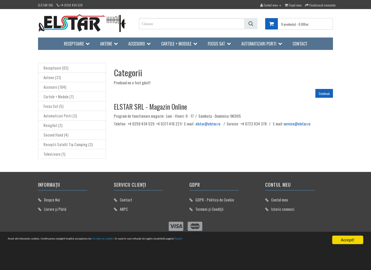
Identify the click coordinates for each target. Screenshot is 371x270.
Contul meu (279, 199)
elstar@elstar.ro (208, 123)
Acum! (271, 240)
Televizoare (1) (54, 154)
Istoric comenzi (282, 209)
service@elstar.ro (297, 123)
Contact (300, 44)
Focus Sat (216, 44)
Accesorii (136, 44)
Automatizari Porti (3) (60, 115)
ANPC (124, 209)
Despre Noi (52, 199)
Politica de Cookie (220, 199)
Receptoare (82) (55, 68)
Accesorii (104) (54, 87)
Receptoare (74, 44)
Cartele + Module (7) (58, 96)
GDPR (199, 199)
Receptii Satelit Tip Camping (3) (68, 144)
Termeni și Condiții (209, 209)
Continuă (324, 93)
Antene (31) (52, 77)
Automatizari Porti (258, 44)
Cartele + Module (176, 44)
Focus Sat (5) (53, 106)
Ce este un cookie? (155, 240)
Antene (106, 44)
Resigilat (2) (52, 125)
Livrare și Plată (55, 209)
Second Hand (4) (55, 135)
